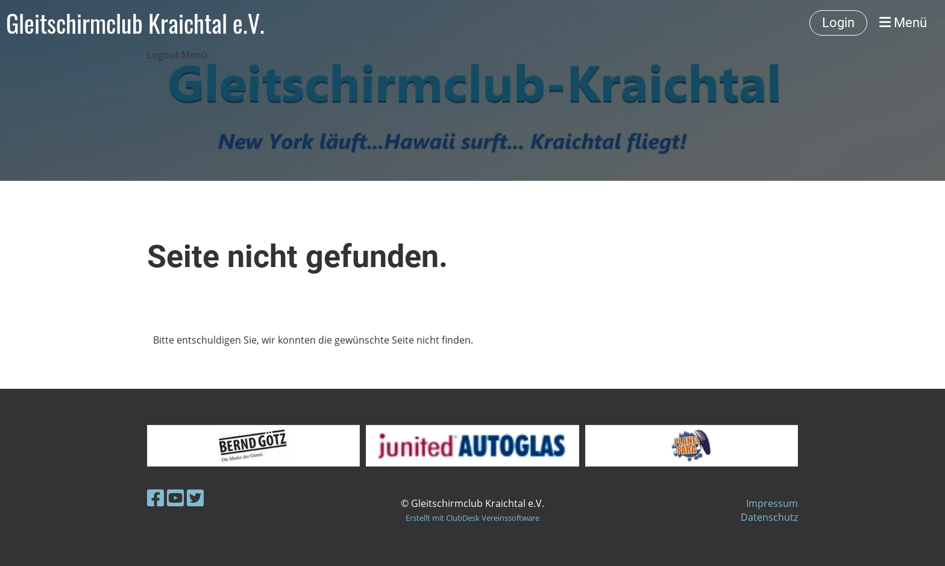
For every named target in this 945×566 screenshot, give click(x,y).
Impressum (772, 503)
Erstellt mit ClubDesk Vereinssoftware (472, 517)
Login (838, 22)
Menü (903, 22)
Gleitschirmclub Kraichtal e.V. (135, 23)
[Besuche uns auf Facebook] (155, 498)
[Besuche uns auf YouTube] (175, 498)
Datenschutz (769, 517)
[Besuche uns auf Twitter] (195, 498)
